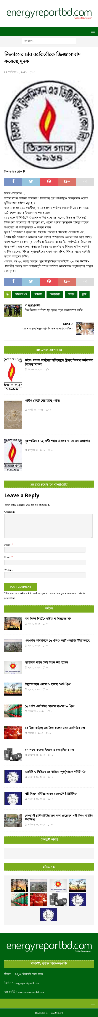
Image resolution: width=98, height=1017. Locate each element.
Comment (9, 511)
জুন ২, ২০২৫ (34, 623)
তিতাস (71, 294)
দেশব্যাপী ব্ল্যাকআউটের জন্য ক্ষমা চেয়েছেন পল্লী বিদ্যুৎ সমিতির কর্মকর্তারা (59, 818)
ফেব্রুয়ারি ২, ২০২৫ (36, 711)
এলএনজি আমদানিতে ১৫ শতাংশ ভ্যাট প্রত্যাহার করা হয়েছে (57, 641)
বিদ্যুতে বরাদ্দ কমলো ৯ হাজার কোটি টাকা (47, 684)
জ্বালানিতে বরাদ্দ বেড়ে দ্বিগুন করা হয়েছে (46, 662)
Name (8, 544)
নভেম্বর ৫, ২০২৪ (35, 733)
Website (8, 570)
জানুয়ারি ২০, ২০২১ (36, 450)
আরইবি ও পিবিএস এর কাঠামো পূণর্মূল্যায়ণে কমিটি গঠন (55, 772)
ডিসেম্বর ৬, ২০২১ (35, 369)
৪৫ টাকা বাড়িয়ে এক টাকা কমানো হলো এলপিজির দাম (55, 728)
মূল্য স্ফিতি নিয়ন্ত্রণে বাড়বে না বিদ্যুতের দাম (48, 619)
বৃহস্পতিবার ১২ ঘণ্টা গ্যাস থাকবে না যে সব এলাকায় (57, 441)
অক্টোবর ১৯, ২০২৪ (36, 824)
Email (7, 557)
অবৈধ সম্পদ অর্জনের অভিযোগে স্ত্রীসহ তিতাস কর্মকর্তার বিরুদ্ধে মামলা (59, 363)
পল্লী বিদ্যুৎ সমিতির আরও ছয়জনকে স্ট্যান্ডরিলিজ (51, 794)
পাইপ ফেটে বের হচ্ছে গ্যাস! (42, 401)
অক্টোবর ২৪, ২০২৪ (36, 777)
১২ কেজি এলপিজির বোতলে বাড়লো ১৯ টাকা (49, 706)
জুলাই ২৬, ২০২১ (35, 409)
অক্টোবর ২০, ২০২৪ (36, 798)
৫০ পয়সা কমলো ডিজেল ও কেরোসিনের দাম (49, 750)
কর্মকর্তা (38, 294)
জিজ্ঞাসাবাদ (55, 294)
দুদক (84, 294)
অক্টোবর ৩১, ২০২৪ (36, 755)
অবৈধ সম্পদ (21, 294)
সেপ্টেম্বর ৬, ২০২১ (17, 72)
